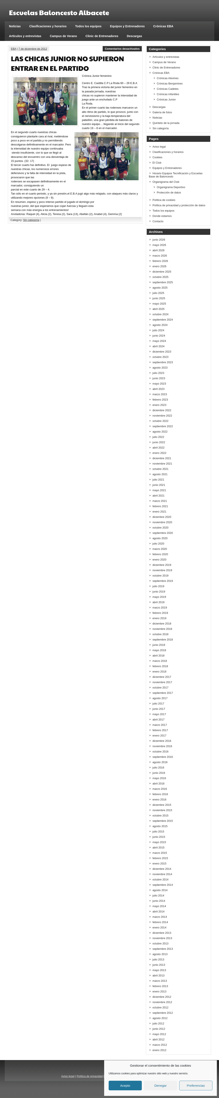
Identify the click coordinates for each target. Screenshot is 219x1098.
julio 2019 (158, 586)
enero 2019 (159, 618)
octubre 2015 (160, 815)
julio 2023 (158, 373)
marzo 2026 (159, 255)
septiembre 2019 (162, 580)
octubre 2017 (160, 687)
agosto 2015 (159, 826)
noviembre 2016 (162, 746)
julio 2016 (158, 767)
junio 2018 (158, 644)
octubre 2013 (160, 943)
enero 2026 (159, 266)
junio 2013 (158, 964)
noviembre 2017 (162, 682)
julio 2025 (158, 293)
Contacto (157, 221)
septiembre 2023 (162, 362)
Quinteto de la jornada (165, 123)
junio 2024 (158, 335)
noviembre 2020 (162, 522)
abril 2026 (158, 250)
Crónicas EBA (163, 26)
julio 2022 (158, 437)
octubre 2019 (160, 575)
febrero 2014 (160, 922)
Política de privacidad (90, 1076)
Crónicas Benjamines (170, 83)
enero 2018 (159, 671)
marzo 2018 (159, 660)
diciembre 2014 (161, 868)
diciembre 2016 (161, 740)
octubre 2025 (160, 277)
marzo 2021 (159, 501)
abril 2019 (158, 602)
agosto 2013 (159, 954)
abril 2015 (158, 847)
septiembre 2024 (162, 319)
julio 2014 (158, 895)
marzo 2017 (159, 724)
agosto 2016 (159, 762)
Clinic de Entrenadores (102, 36)
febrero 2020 (160, 554)
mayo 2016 (159, 778)
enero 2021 (159, 511)
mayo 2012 (159, 1034)
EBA (13, 48)
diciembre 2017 (161, 676)
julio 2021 (158, 479)
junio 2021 (158, 485)
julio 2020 (158, 543)
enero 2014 (159, 927)
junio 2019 (158, 591)
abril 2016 (158, 783)
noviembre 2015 (162, 810)
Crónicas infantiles (168, 94)
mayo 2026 (159, 245)
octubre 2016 (160, 751)
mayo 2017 (159, 714)
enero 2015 (159, 863)
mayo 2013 (159, 970)
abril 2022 (158, 447)
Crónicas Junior (166, 99)
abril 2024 (158, 346)
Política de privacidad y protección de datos (178, 205)
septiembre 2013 (162, 948)
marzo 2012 (159, 1044)
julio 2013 (158, 959)
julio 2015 (158, 831)
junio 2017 (158, 708)
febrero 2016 (160, 794)
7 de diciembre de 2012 (32, 48)
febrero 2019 (160, 612)
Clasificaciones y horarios (48, 26)
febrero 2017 (160, 730)
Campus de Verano (63, 36)
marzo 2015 (159, 852)
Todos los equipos (88, 26)
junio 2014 (158, 900)
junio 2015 (158, 836)
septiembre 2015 (162, 820)
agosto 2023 (159, 367)
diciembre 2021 (161, 458)
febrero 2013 (160, 986)
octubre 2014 (160, 879)
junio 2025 (158, 298)
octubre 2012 (160, 1007)
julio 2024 (158, 330)
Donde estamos (162, 216)
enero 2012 (159, 1050)
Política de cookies (163, 200)
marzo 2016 (159, 788)
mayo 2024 (159, 341)
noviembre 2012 (162, 1002)
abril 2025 (158, 309)
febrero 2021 (160, 506)
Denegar (160, 1085)
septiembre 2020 (162, 532)
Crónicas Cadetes (168, 88)
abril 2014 (158, 911)
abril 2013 (158, 975)
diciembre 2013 (161, 932)
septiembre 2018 (162, 639)
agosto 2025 (159, 287)
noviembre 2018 (162, 628)
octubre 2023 (160, 357)
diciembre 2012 (161, 996)
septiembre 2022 (162, 426)
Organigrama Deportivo (171, 187)
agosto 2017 (159, 698)
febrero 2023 (160, 399)
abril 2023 (158, 389)
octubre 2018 (160, 634)
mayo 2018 (159, 650)
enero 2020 (159, 559)
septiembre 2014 (162, 884)
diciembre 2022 (161, 410)
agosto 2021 (159, 474)
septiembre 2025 (162, 282)
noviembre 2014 (162, 874)
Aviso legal (159, 146)
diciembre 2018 (161, 623)
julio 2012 (158, 1023)
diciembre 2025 (161, 271)
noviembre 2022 (162, 415)
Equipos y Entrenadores (127, 26)
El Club (156, 162)
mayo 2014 (159, 906)
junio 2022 (158, 442)
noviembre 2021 (162, 463)
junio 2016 (158, 772)
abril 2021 (158, 495)
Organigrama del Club (165, 181)
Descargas (134, 36)
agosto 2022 (159, 431)
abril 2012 (158, 1039)
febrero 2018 (160, 666)
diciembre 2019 (161, 564)
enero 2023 (159, 405)
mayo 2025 (159, 303)
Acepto (125, 1085)
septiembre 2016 (162, 756)
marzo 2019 (159, 607)
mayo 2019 (159, 596)
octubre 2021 (160, 469)
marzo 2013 (159, 980)
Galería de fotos (162, 112)
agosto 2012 (159, 1018)
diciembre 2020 (161, 516)
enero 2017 (159, 735)
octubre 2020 (160, 527)
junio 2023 (158, 378)
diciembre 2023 (161, 351)
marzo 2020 (159, 548)
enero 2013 (159, 991)
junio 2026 (158, 239)
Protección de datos (169, 192)
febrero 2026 (160, 261)
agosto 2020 (159, 538)
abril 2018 (158, 655)
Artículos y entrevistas (25, 36)
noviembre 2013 (162, 938)
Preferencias (196, 1085)
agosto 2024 (159, 325)
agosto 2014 (159, 890)
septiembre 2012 (162, 1012)
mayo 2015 (159, 842)
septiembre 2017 (162, 692)
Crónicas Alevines (168, 78)
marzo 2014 (159, 916)
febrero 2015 (160, 858)
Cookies (157, 157)
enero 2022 (159, 453)
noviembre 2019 (162, 570)
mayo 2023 (159, 383)
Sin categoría (31, 220)
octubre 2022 (160, 421)
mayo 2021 (159, 490)
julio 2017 (158, 703)
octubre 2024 (160, 314)
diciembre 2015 (161, 804)
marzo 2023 (159, 394)
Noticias (15, 26)
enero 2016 (159, 799)
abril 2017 (158, 719)
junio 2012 (158, 1028)
